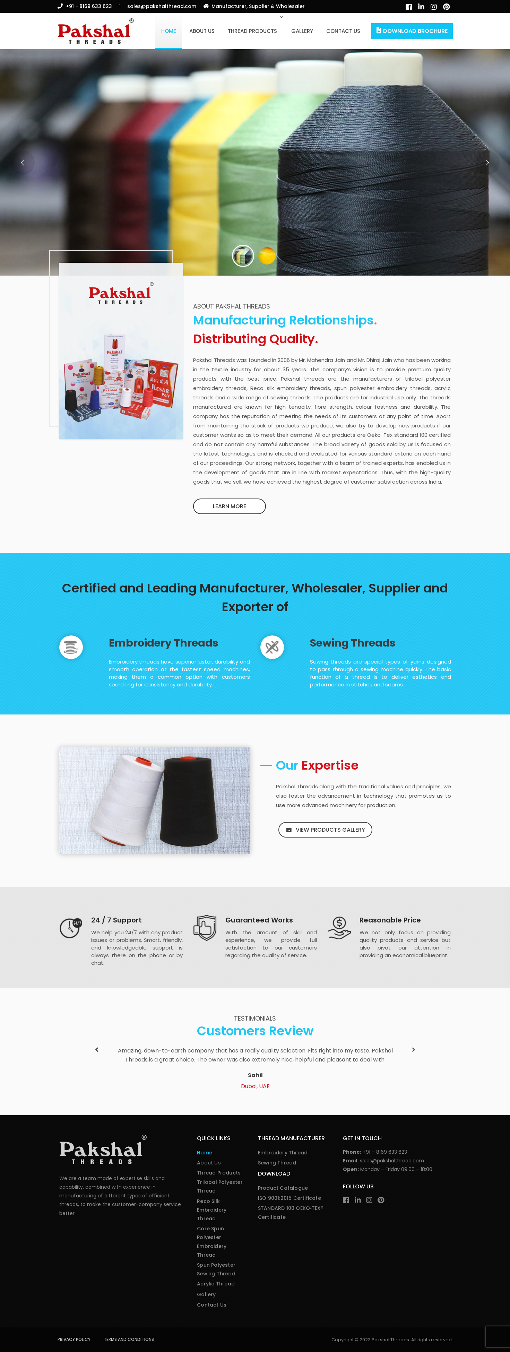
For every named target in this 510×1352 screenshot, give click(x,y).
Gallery (302, 31)
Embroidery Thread (283, 1152)
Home (168, 31)
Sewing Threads (353, 643)
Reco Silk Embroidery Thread (211, 1210)
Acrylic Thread (216, 1283)
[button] (96, 1049)
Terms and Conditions (129, 1339)
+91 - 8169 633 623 (89, 6)
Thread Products (252, 31)
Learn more (229, 506)
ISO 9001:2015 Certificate (289, 1198)
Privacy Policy (74, 1339)
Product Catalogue (283, 1188)
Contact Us (343, 31)
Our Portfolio (95, 197)
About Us (202, 31)
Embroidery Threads (163, 643)
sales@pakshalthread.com (161, 6)
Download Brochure (415, 31)
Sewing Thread (277, 1162)
